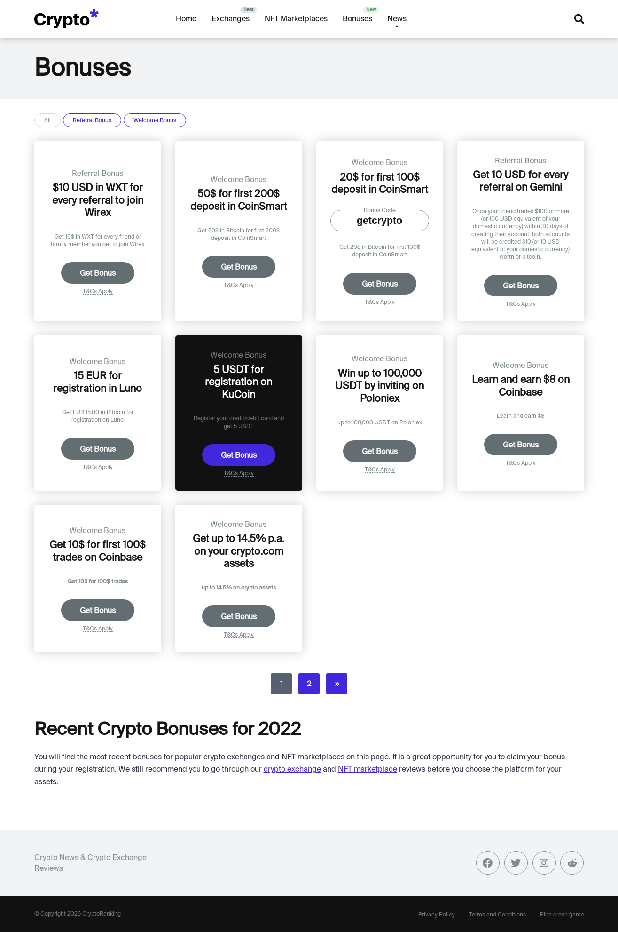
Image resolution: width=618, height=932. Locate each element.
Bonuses (357, 18)
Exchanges (230, 18)
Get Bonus (98, 273)
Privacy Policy (436, 914)
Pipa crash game (562, 914)
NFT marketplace (367, 769)
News (397, 18)
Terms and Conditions (497, 914)
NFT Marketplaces (296, 18)
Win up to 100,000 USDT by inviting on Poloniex (379, 385)
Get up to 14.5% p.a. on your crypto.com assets (238, 551)
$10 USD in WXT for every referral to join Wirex (97, 200)
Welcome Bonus (154, 120)
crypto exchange (292, 769)
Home (186, 18)
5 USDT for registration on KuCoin (238, 382)
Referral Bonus (92, 120)
